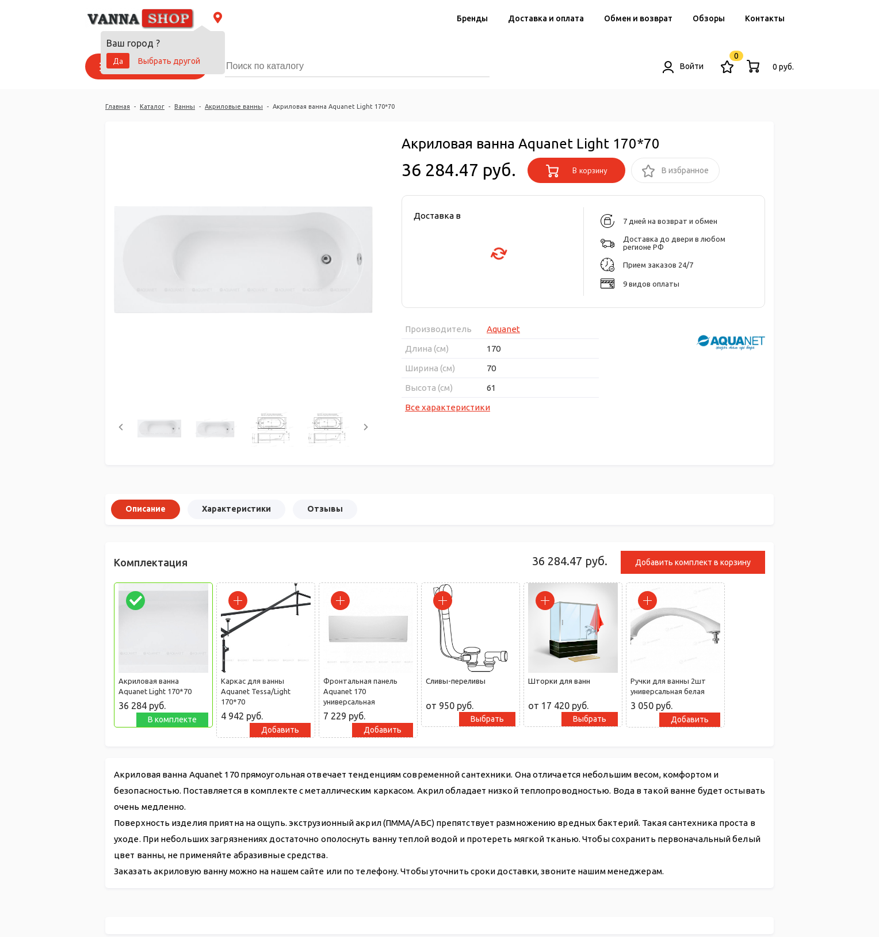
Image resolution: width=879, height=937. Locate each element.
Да (118, 61)
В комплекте (172, 719)
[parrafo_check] (135, 600)
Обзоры (709, 18)
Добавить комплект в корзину (693, 562)
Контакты (765, 18)
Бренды (472, 18)
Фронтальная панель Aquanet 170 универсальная (360, 691)
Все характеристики (447, 407)
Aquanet (503, 329)
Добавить (280, 729)
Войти (683, 66)
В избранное (675, 171)
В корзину (576, 171)
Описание (145, 508)
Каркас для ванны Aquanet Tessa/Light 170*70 (256, 691)
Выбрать (487, 718)
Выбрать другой (169, 61)
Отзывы (325, 508)
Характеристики (236, 508)
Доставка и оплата (546, 18)
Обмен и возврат (638, 18)
